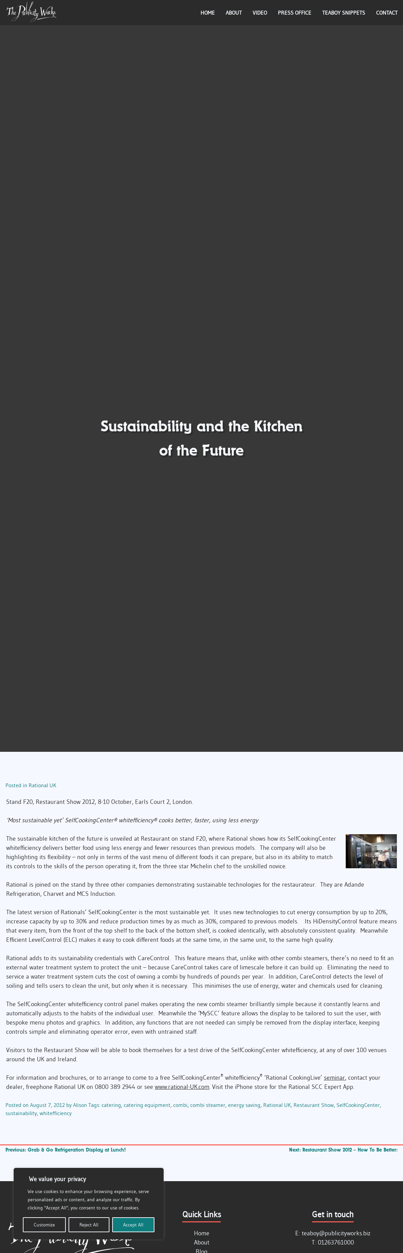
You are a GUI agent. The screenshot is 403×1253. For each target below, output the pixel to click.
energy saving (244, 1104)
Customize (44, 1225)
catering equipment (147, 1104)
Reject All (89, 1225)
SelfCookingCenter (358, 1104)
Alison (80, 1104)
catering (111, 1104)
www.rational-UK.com (182, 1087)
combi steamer (207, 1104)
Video (260, 12)
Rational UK (42, 785)
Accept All (133, 1225)
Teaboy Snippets (343, 12)
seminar (334, 1077)
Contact (387, 12)
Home (207, 12)
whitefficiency (56, 1113)
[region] (89, 1203)
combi (180, 1104)
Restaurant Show (314, 1104)
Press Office (294, 12)
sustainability (21, 1113)
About (234, 12)
